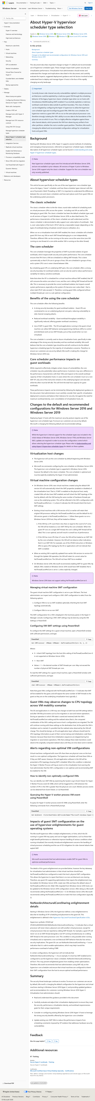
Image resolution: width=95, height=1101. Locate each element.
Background (36, 49)
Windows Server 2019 (80, 34)
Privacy (44, 1097)
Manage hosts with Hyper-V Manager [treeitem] (15, 115)
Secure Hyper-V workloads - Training (42, 1062)
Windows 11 (52, 36)
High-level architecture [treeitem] (13, 38)
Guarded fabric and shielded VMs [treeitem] (15, 80)
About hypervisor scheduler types (42, 52)
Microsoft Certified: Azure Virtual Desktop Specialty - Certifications (52, 1071)
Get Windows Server (75, 8)
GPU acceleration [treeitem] (11, 65)
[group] (61, 815)
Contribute (36, 1097)
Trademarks (85, 1097)
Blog (27, 1097)
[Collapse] (25, 14)
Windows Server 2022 (63, 34)
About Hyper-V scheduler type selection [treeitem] (15, 138)
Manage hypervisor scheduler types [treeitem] (15, 132)
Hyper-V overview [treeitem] (11, 30)
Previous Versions (18, 1097)
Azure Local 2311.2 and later (78, 36)
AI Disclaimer (6, 1097)
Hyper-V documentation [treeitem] (12, 23)
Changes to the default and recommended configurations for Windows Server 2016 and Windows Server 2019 (59, 56)
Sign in (90, 3)
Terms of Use (75, 1097)
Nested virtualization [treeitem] (12, 68)
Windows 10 (63, 36)
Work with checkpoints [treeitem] (13, 106)
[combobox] (14, 18)
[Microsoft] (3, 2)
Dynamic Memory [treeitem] (11, 168)
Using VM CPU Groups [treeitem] (13, 127)
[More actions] (91, 15)
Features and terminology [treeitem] (14, 34)
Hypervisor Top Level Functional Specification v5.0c (71, 917)
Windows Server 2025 (46, 34)
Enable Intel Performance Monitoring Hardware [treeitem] (14, 152)
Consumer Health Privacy (59, 1097)
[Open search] (85, 3)
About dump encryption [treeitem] (13, 96)
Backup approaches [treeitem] (12, 85)
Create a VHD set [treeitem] (11, 110)
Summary (35, 60)
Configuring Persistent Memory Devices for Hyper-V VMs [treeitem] (16, 101)
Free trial (88, 8)
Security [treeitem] (8, 61)
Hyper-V (65, 15)
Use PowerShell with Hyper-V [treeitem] (15, 165)
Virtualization (55, 15)
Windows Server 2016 (39, 36)
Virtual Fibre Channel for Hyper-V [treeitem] (13, 73)
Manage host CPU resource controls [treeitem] (14, 121)
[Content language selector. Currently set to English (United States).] (11, 1091)
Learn (32, 15)
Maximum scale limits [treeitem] (12, 46)
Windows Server (42, 15)
